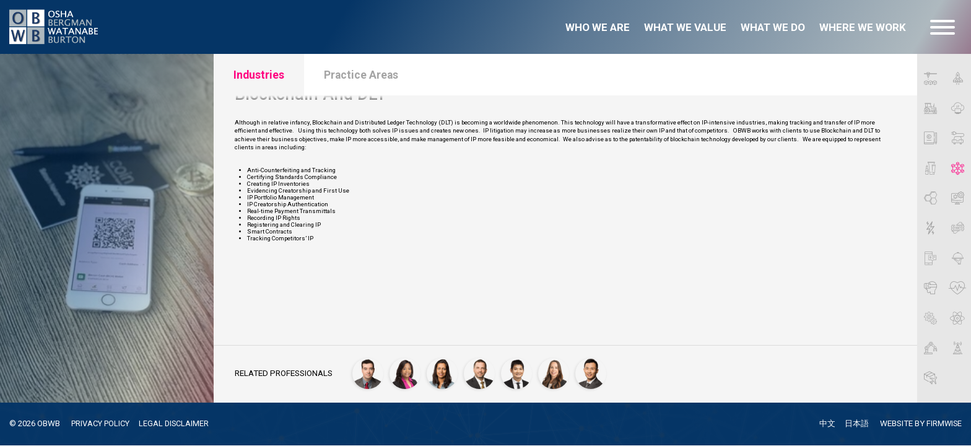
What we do (773, 27)
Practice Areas (371, 76)
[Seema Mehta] (443, 372)
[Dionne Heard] (406, 372)
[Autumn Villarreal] (554, 372)
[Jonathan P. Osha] (480, 372)
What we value (685, 27)
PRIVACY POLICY (102, 423)
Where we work (862, 27)
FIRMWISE (943, 424)
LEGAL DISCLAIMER (180, 423)
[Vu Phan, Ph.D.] (517, 372)
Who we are (597, 27)
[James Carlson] (369, 372)
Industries (262, 76)
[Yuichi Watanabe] (592, 372)
